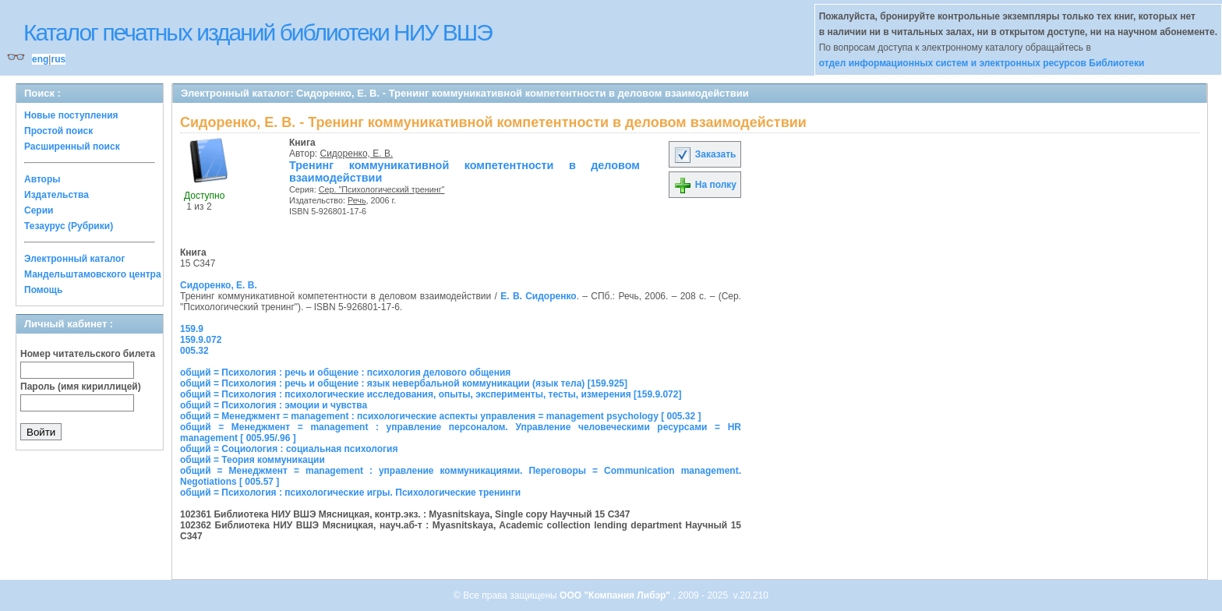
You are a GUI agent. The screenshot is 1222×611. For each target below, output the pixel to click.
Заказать (704, 154)
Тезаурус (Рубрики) (68, 226)
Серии (38, 210)
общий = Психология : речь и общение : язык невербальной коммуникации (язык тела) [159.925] (403, 383)
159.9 (191, 328)
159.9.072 (200, 339)
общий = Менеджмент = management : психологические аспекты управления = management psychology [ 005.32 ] (440, 416)
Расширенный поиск (72, 146)
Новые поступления (71, 115)
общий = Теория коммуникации (252, 459)
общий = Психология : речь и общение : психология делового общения (345, 372)
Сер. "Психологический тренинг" (382, 189)
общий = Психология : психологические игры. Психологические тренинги (350, 492)
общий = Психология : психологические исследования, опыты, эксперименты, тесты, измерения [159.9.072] (430, 394)
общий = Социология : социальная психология (288, 448)
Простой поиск (58, 130)
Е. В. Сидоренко (538, 296)
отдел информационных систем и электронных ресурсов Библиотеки (982, 63)
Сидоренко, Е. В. (357, 153)
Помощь (43, 289)
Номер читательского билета (87, 353)
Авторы (42, 179)
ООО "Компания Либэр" (616, 595)
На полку (704, 184)
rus (58, 59)
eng (40, 59)
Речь (357, 200)
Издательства (56, 194)
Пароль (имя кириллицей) (80, 386)
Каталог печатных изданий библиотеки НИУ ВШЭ (257, 32)
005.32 (194, 350)
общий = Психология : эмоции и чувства (273, 405)
